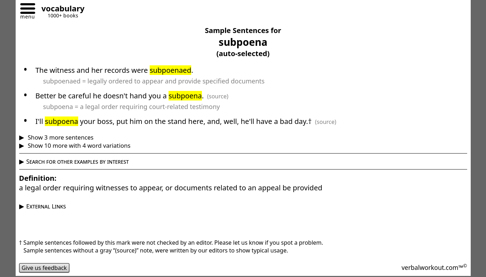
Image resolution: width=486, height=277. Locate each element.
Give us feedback (44, 268)
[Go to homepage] (60, 9)
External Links (46, 206)
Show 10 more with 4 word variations (78, 145)
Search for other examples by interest (77, 161)
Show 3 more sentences (60, 137)
